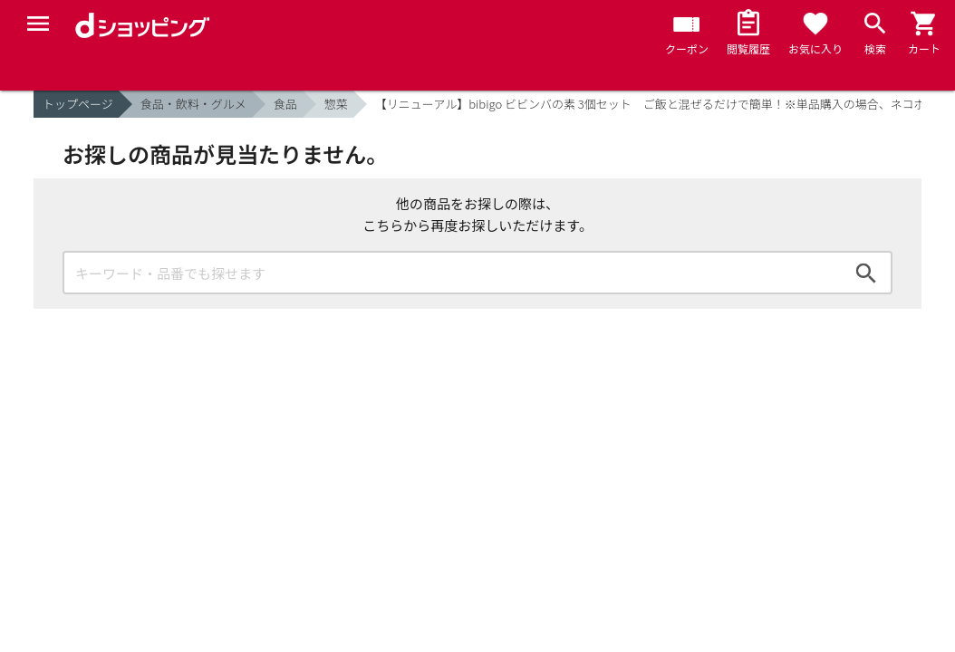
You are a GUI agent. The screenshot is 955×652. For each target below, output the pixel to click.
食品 (285, 103)
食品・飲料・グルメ (193, 103)
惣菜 (336, 103)
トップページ (78, 103)
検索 (866, 272)
